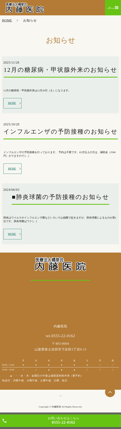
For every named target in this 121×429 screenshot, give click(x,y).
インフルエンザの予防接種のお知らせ (60, 131)
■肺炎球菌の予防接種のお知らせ (60, 197)
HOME (7, 20)
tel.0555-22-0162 (60, 336)
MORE (12, 103)
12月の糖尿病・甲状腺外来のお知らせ (60, 69)
